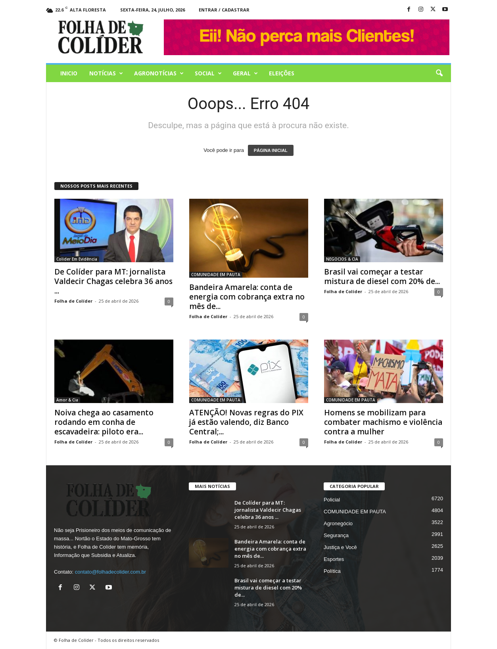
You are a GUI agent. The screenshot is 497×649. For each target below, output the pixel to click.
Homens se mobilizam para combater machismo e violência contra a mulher (383, 422)
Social (208, 73)
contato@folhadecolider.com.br (110, 572)
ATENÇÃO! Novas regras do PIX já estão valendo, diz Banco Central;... (246, 422)
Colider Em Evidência (76, 259)
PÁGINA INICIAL (271, 150)
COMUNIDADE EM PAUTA (215, 274)
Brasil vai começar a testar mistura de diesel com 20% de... (382, 276)
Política (332, 571)
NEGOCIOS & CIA (342, 259)
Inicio (68, 73)
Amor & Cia (67, 400)
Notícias (106, 73)
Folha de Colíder (73, 301)
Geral (245, 73)
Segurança (336, 535)
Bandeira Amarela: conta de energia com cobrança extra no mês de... (247, 296)
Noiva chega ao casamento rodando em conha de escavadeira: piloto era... (104, 422)
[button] (439, 73)
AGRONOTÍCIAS (159, 73)
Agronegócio (338, 523)
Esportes (334, 559)
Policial (332, 500)
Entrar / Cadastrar (224, 10)
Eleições (281, 73)
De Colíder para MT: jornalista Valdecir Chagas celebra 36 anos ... (113, 281)
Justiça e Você (340, 547)
